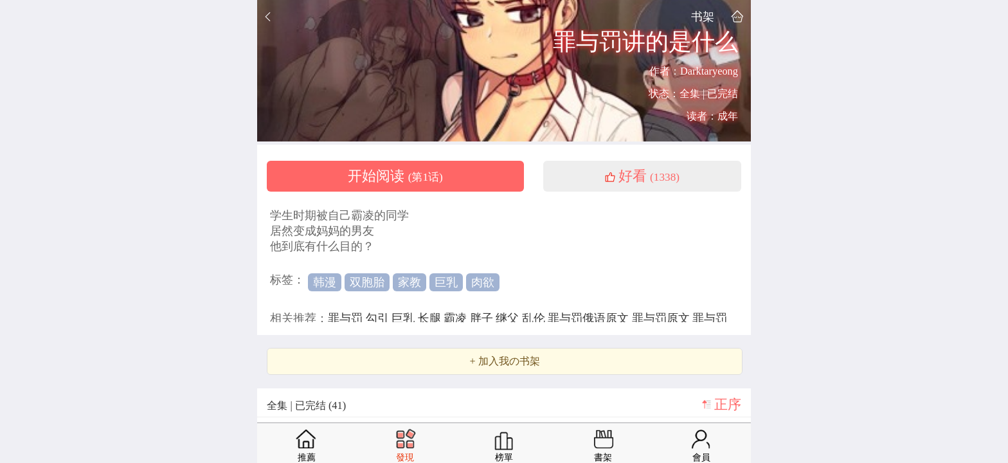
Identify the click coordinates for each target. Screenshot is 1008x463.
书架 (702, 16)
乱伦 (535, 318)
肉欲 (482, 282)
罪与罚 (347, 318)
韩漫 (324, 282)
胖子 (483, 318)
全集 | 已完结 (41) (306, 405)
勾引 (379, 318)
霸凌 (457, 318)
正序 (727, 404)
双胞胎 (367, 282)
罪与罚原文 (662, 318)
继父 (509, 318)
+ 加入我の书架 (504, 361)
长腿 (431, 318)
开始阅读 (395, 176)
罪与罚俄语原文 (590, 318)
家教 (409, 282)
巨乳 (446, 282)
